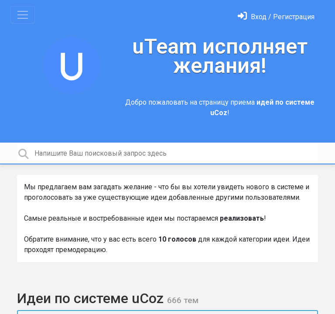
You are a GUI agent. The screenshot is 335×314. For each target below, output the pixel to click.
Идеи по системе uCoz (92, 298)
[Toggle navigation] (22, 15)
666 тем (182, 300)
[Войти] (276, 17)
